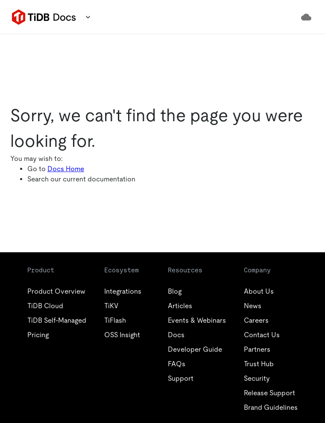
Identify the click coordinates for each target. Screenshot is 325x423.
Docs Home (65, 169)
